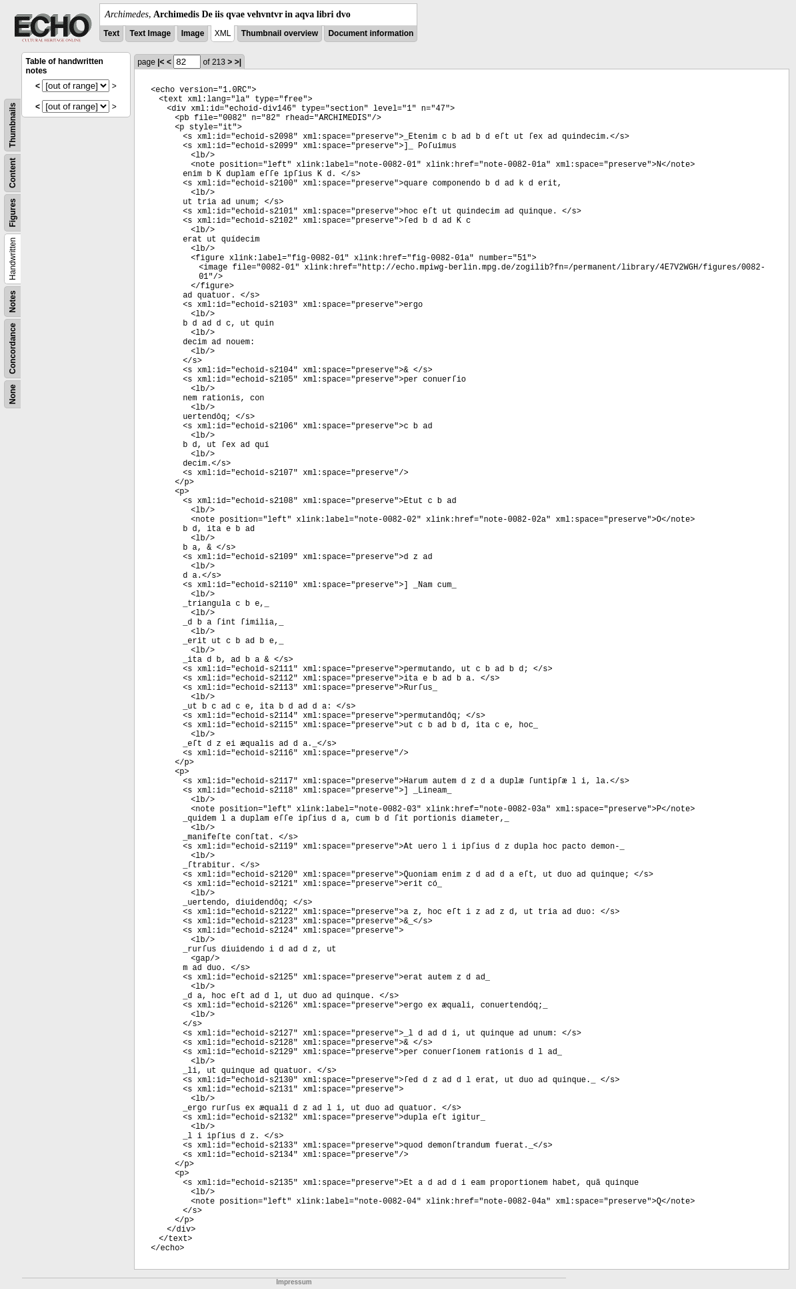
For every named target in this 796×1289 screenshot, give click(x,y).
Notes (12, 301)
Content (12, 173)
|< (160, 62)
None (12, 394)
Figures (12, 212)
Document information (370, 33)
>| (238, 62)
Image (193, 33)
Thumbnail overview (279, 33)
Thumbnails (12, 125)
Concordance (12, 348)
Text (111, 33)
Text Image (150, 33)
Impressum (293, 1282)
